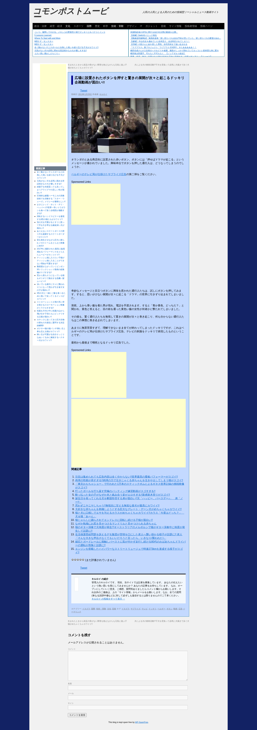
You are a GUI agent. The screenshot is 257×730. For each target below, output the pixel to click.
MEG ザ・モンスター (43, 41)
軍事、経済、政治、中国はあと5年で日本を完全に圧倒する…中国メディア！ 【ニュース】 (171, 56)
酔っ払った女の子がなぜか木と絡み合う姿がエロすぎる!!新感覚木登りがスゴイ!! (122, 494)
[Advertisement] (95, 204)
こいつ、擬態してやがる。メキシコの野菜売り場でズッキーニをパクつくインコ (69, 32)
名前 (70, 683)
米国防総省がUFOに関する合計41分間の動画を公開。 (154, 32)
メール (71, 693)
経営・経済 (56, 26)
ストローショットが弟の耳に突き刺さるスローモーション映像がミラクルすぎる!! (50, 305)
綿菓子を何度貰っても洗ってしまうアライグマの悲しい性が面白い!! (50, 190)
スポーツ (78, 26)
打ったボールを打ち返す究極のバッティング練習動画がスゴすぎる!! (115, 491)
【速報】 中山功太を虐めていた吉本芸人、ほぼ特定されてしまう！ (160, 41)
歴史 (97, 26)
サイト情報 (175, 26)
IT (141, 26)
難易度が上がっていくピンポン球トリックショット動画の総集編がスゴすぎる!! (50, 269)
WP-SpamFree (141, 722)
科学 (105, 26)
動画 (175, 609)
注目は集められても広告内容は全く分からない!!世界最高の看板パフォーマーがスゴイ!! (126, 476)
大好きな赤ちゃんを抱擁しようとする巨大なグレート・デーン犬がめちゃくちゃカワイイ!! (128, 509)
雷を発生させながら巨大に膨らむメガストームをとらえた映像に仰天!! (50, 243)
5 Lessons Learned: (43, 35)
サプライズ (135, 609)
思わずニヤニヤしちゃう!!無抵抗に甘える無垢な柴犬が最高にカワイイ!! (117, 505)
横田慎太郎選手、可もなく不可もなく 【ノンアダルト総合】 (157, 53)
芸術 (163, 26)
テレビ (145, 609)
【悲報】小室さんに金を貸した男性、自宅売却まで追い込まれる (158, 44)
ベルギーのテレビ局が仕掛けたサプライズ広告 (98, 174)
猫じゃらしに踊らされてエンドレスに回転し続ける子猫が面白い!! (114, 520)
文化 (67, 26)
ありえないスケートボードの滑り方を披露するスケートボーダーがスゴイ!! (50, 234)
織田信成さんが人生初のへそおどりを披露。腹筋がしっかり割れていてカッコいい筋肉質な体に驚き (174, 50)
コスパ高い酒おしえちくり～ (47, 53)
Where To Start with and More (47, 38)
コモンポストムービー (70, 14)
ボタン (169, 609)
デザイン (132, 26)
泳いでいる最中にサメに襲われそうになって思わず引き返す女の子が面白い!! (50, 287)
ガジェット (151, 26)
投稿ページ (206, 26)
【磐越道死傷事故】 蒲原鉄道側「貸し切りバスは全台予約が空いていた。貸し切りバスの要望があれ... (175, 38)
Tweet (83, 90)
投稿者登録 (191, 26)
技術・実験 (117, 26)
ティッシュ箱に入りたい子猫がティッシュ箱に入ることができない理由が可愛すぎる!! (50, 261)
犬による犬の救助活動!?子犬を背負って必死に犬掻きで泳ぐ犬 (161, 65)
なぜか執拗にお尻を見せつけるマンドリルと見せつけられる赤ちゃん (116, 523)
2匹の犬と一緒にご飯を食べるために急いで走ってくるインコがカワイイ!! (51, 296)
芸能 (114, 609)
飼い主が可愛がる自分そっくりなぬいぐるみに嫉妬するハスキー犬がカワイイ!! (50, 337)
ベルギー (161, 609)
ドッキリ (152, 609)
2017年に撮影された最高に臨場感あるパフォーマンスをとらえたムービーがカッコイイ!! (51, 252)
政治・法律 (40, 26)
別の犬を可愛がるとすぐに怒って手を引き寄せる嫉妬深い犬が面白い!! (50, 225)
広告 (180, 609)
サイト (71, 703)
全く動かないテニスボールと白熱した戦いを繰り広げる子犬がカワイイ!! (66, 47)
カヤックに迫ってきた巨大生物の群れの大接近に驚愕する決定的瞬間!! (50, 323)
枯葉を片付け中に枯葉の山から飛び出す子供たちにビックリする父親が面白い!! (50, 314)
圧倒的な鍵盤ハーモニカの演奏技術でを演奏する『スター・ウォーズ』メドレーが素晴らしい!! (51, 199)
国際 (89, 26)
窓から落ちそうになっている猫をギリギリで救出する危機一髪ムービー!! (50, 278)
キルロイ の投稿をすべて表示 (108, 598)
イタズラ (86, 609)
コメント (72, 649)
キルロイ (103, 94)
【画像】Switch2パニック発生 (143, 35)
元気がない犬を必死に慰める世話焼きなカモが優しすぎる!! (60, 50)
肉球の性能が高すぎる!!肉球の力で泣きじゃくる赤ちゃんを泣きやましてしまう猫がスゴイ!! (129, 480)
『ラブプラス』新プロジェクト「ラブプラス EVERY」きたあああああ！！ (163, 47)
